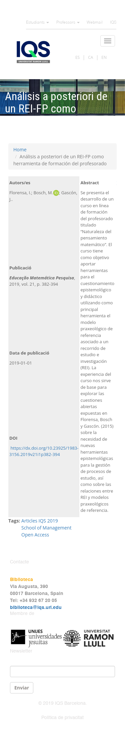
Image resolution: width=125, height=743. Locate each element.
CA (90, 57)
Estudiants (37, 23)
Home (20, 149)
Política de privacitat (62, 717)
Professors (68, 23)
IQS (113, 23)
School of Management (46, 527)
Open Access (35, 534)
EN (104, 57)
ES (77, 57)
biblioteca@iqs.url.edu (36, 607)
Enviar (21, 687)
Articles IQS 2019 (39, 521)
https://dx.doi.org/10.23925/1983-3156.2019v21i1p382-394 (43, 451)
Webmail (95, 23)
